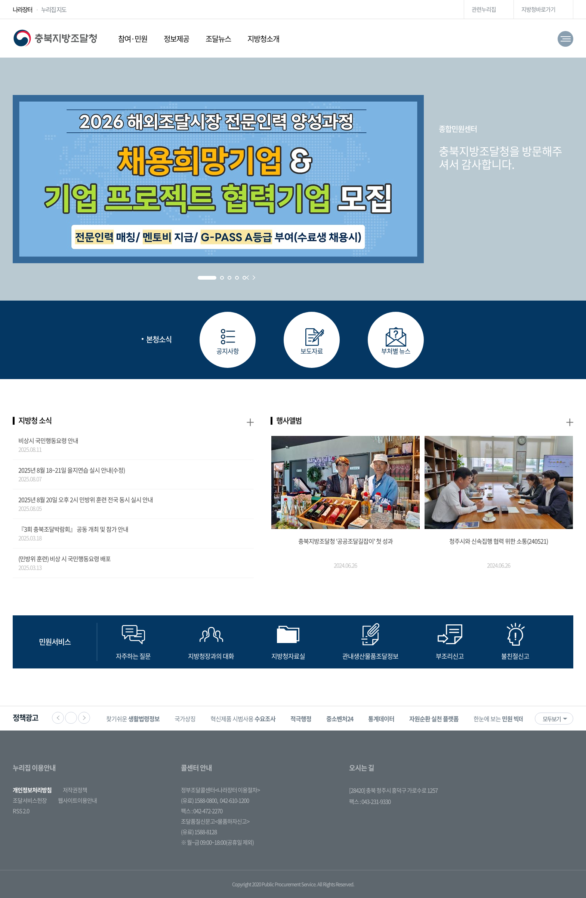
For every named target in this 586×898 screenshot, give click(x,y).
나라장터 (22, 9)
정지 (71, 718)
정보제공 (176, 38)
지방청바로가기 (538, 9)
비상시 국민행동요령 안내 (48, 440)
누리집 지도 (53, 9)
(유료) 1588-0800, (199, 800)
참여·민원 (132, 38)
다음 (84, 718)
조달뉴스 (218, 38)
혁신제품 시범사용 (242, 718)
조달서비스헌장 (30, 800)
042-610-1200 (234, 800)
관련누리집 (484, 9)
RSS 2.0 (21, 811)
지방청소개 (263, 38)
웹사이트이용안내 (77, 800)
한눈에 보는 (504, 718)
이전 (58, 718)
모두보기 (552, 719)
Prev (247, 278)
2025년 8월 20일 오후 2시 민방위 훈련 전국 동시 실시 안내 (85, 499)
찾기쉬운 (133, 718)
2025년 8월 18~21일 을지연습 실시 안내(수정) (71, 469)
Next (254, 278)
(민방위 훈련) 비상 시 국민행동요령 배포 (64, 558)
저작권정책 (75, 790)
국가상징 (185, 718)
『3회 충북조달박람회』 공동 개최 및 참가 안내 (73, 529)
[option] (133, 718)
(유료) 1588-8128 (199, 832)
